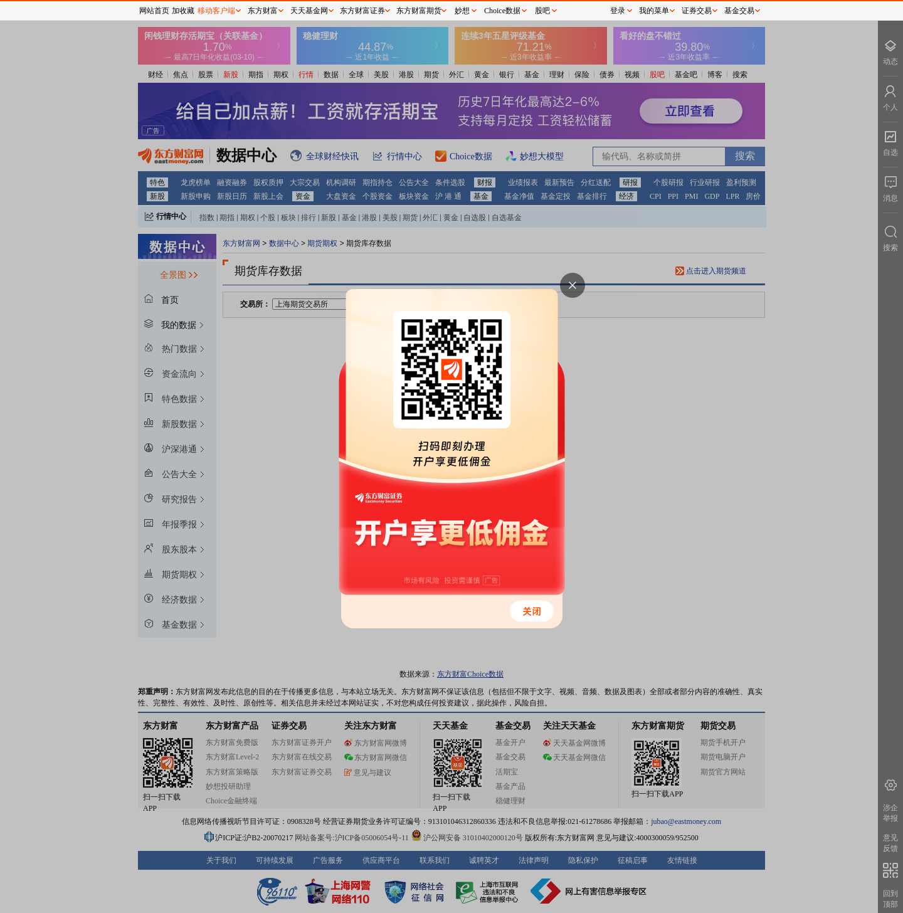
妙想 (462, 10)
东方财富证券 (362, 10)
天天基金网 (309, 10)
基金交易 (739, 10)
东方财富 (263, 10)
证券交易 (697, 10)
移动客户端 (216, 10)
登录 (617, 10)
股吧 (542, 10)
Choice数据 (502, 10)
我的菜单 (654, 10)
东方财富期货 (418, 10)
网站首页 (154, 10)
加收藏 (183, 10)
